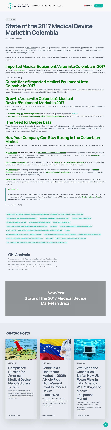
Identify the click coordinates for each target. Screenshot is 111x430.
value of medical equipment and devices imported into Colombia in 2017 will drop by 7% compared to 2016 (36, 242)
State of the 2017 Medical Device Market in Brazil (55, 298)
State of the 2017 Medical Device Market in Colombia (71, 238)
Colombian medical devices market (81, 218)
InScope (67, 230)
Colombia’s (45, 126)
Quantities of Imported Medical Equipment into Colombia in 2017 (24, 238)
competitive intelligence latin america (39, 222)
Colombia (74, 114)
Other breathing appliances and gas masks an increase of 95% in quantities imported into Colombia (72, 234)
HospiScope (53, 226)
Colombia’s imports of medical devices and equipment (21, 218)
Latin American (31, 48)
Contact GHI (13, 194)
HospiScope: (13, 170)
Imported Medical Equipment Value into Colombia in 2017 (76, 226)
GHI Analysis (11, 19)
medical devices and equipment (67, 126)
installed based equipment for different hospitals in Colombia (23, 234)
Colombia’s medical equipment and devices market (78, 145)
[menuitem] (88, 5)
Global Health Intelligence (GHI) (61, 222)
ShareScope (12, 153)
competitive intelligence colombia (16, 222)
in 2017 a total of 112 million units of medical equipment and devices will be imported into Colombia (34, 230)
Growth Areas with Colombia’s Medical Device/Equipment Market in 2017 (27, 226)
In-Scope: (12, 179)
